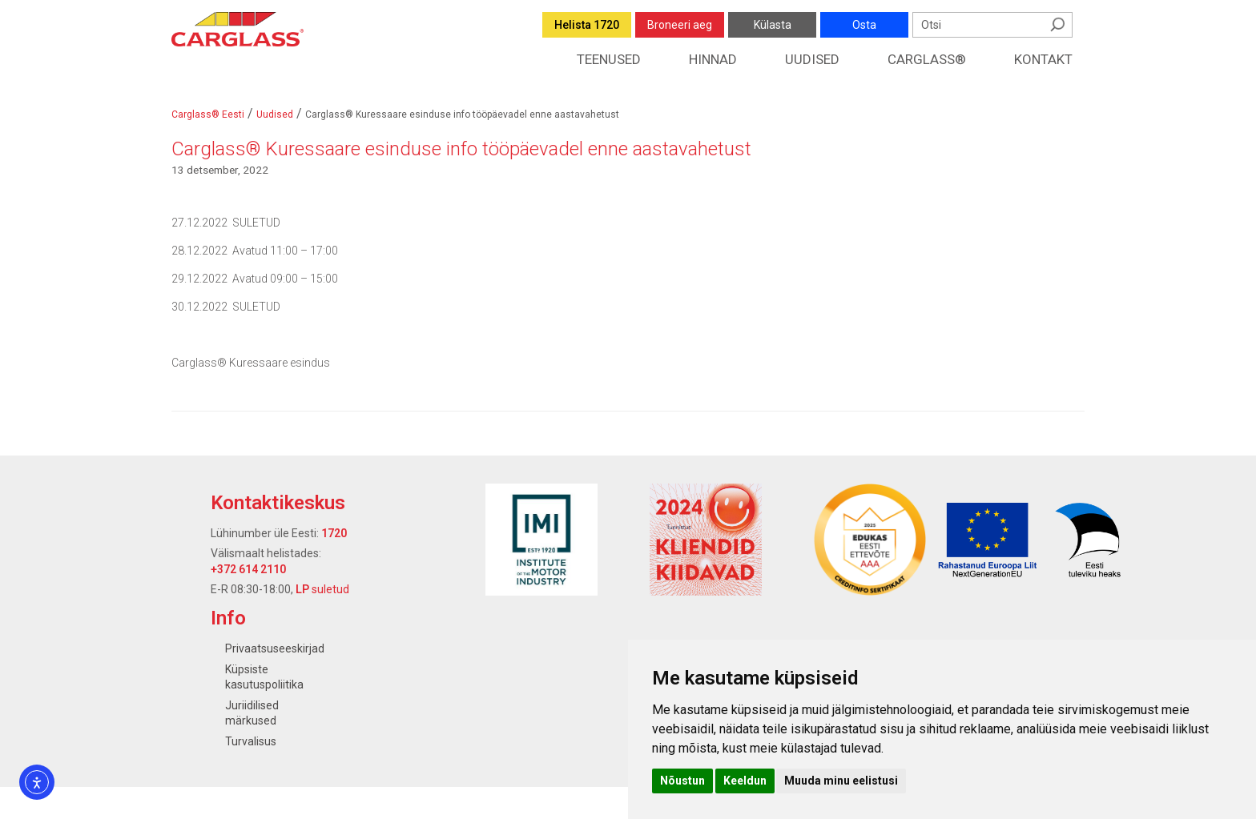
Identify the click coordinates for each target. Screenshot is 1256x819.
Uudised (812, 59)
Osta (864, 24)
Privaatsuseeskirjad (274, 648)
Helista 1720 (586, 24)
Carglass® (927, 59)
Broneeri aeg (679, 24)
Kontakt (1043, 59)
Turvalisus (250, 741)
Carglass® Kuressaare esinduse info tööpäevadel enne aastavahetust (461, 149)
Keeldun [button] (745, 780)
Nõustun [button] (682, 780)
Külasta (772, 24)
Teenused (609, 59)
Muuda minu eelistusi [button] (841, 780)
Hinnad (713, 59)
